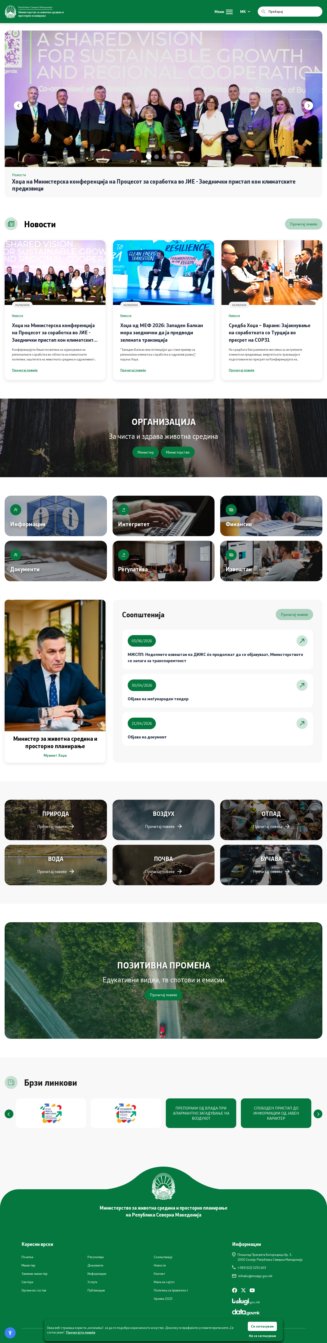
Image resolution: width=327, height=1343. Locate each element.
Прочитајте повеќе (80, 1332)
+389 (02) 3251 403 (249, 1268)
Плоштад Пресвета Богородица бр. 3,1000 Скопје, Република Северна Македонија (267, 1257)
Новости (17, 315)
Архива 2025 (163, 1299)
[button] (148, 156)
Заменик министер (34, 1274)
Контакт (159, 1274)
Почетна (27, 1257)
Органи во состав (33, 1290)
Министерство (178, 452)
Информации (97, 1274)
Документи (95, 1265)
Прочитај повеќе (303, 223)
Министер (145, 452)
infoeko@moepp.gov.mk (252, 1276)
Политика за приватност (171, 1290)
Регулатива (96, 1257)
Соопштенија (163, 1257)
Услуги (92, 1282)
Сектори (27, 1282)
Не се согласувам (262, 1336)
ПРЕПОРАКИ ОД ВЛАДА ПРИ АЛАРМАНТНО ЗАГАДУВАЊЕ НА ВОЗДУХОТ (201, 1113)
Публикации (96, 1290)
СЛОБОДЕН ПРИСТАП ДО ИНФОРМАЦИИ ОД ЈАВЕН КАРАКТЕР (276, 1113)
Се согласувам (262, 1326)
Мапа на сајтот (164, 1282)
